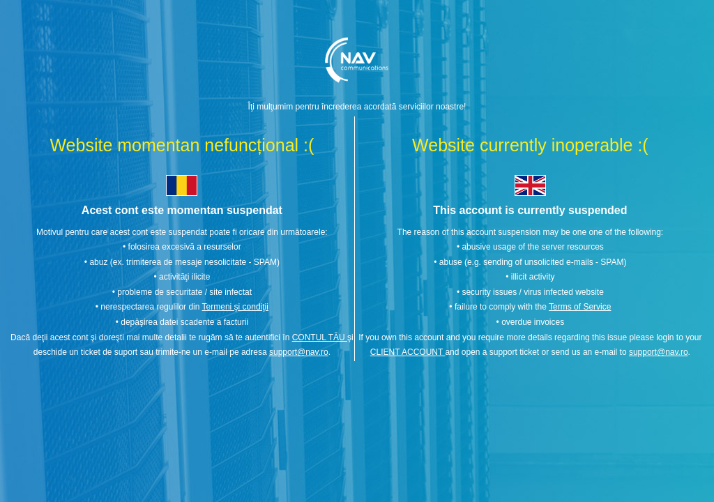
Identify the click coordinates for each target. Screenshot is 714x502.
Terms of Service (580, 307)
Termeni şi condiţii (235, 307)
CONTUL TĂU (319, 337)
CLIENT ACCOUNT (408, 352)
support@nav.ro (298, 352)
